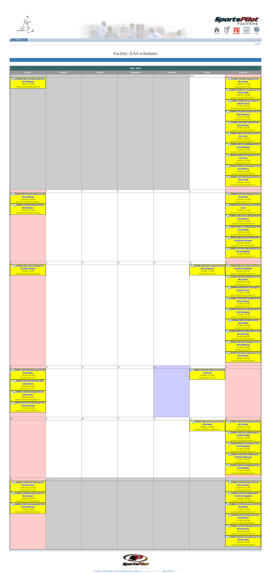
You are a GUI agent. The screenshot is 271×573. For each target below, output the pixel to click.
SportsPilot (168, 571)
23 (226, 367)
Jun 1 (48, 479)
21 (155, 367)
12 (83, 263)
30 (155, 76)
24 (11, 419)
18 (47, 367)
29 (119, 76)
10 (11, 263)
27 (47, 76)
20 (119, 367)
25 (47, 419)
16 (226, 263)
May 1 (192, 76)
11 (47, 263)
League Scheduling (103, 571)
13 (119, 263)
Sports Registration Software (127, 571)
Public (18, 39)
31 (11, 479)
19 (83, 367)
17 (11, 367)
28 (83, 76)
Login (257, 44)
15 (191, 263)
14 (155, 263)
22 (191, 367)
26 (11, 76)
